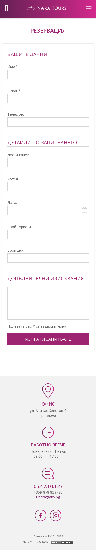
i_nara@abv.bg (48, 497)
